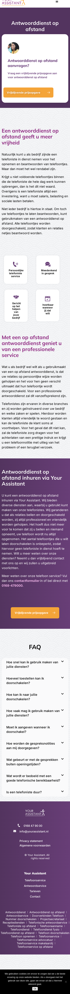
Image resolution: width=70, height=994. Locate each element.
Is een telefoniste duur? (24, 792)
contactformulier (27, 581)
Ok (35, 988)
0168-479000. (12, 585)
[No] (65, 981)
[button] (35, 664)
